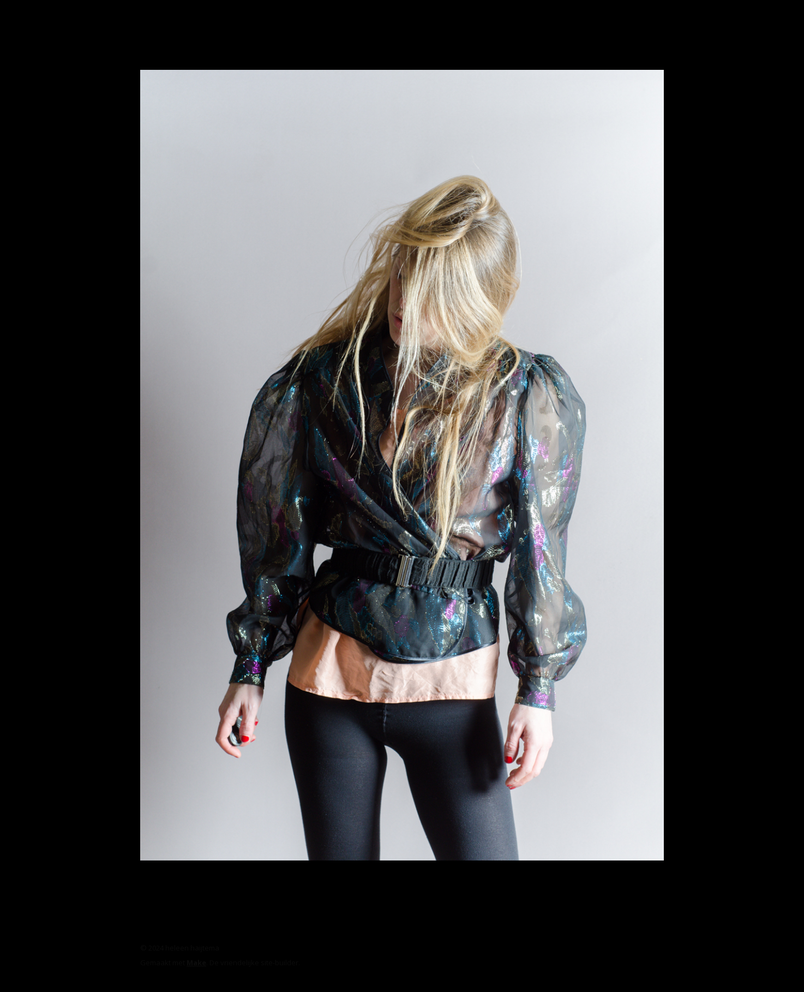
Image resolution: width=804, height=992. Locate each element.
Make (196, 962)
